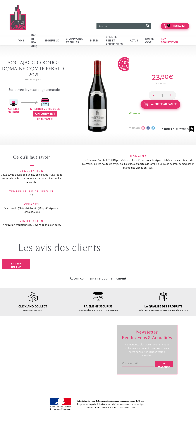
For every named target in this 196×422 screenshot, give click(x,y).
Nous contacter (61, 334)
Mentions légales (62, 360)
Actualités (26, 352)
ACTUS (134, 40)
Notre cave (149, 40)
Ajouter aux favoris (178, 129)
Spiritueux (52, 40)
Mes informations (95, 339)
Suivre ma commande (97, 334)
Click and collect (62, 339)
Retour (57, 344)
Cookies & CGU (61, 374)
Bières (94, 40)
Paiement (59, 350)
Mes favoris (92, 344)
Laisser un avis (16, 265)
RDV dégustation (29, 347)
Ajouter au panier (160, 104)
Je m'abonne (164, 364)
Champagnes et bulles (74, 40)
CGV (56, 355)
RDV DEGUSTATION (169, 40)
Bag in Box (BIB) (34, 41)
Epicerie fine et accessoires (114, 41)
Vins (21, 40)
